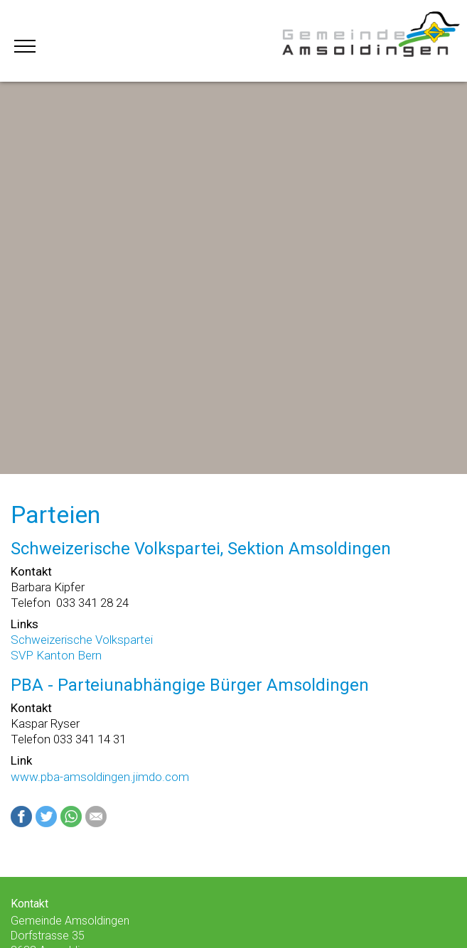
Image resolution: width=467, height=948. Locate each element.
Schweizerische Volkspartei (82, 639)
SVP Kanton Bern (56, 655)
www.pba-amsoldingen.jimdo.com (100, 777)
